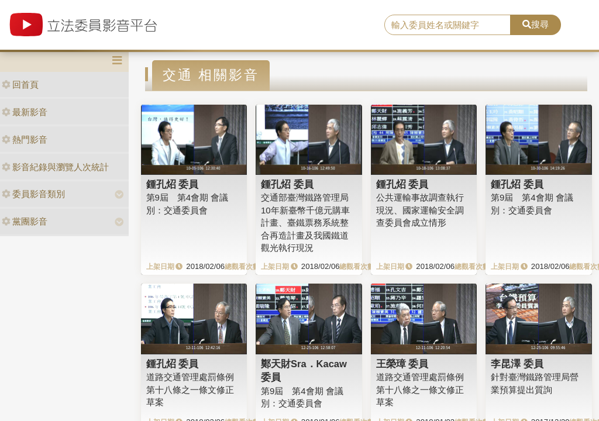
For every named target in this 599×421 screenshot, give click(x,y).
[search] (447, 25)
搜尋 (535, 24)
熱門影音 (24, 139)
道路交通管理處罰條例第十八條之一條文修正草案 (190, 389)
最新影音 (24, 112)
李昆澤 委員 (517, 363)
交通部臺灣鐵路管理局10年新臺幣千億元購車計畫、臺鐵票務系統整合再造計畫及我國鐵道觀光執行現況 (305, 222)
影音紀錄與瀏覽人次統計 (55, 167)
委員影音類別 (33, 194)
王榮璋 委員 (402, 363)
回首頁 (20, 84)
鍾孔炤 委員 (172, 184)
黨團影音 (24, 221)
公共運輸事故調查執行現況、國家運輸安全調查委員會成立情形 (420, 209)
